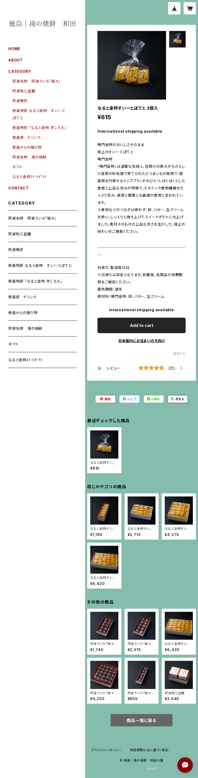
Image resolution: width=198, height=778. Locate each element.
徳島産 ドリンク (26, 137)
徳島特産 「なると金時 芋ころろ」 (39, 127)
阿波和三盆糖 (23, 91)
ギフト (17, 167)
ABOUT (15, 60)
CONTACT (18, 188)
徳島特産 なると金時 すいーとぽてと (40, 265)
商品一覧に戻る (141, 720)
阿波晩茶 (20, 101)
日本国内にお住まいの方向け (141, 341)
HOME (14, 48)
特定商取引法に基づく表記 (149, 750)
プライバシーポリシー (106, 750)
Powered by (141, 769)
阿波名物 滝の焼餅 (29, 157)
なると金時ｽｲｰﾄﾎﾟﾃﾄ (29, 176)
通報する (179, 354)
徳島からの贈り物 (27, 147)
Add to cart (141, 325)
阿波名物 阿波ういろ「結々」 (36, 81)
